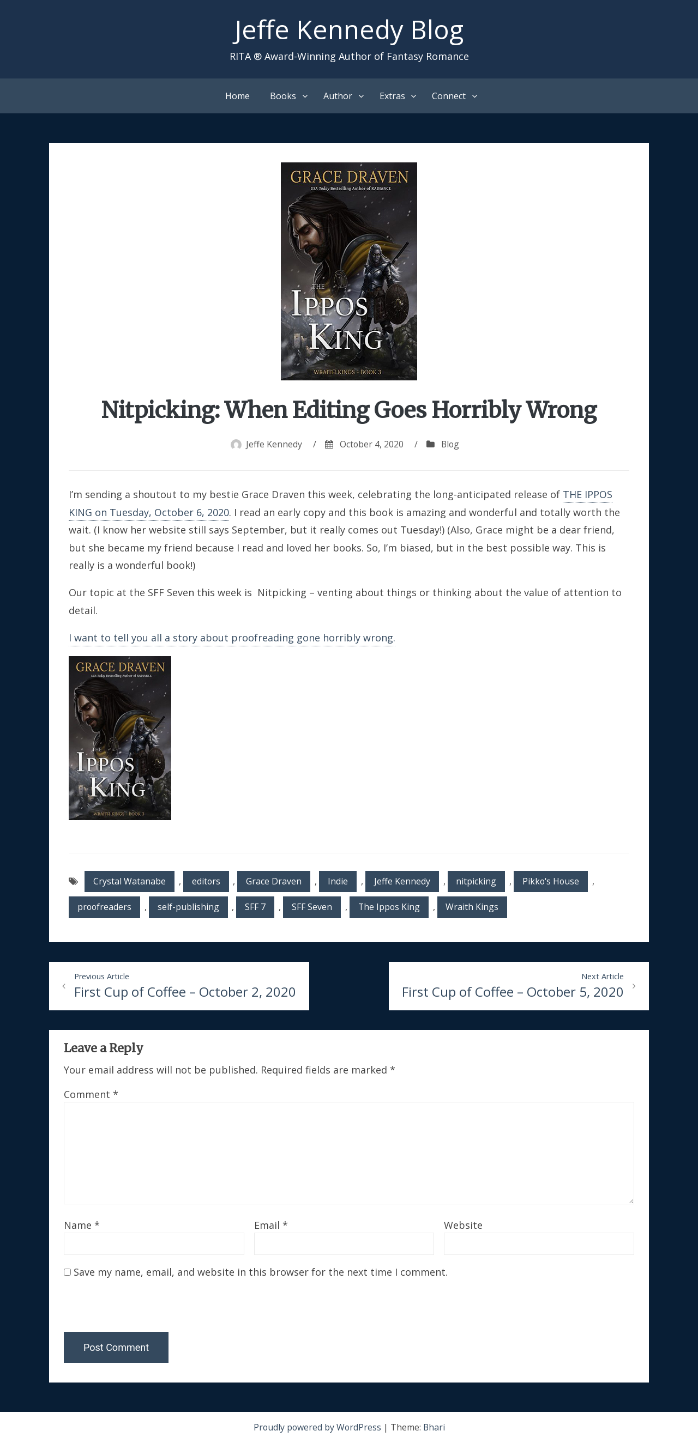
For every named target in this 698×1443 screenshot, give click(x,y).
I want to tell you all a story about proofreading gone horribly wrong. (232, 637)
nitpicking (478, 881)
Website (463, 1225)
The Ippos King (391, 907)
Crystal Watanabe (129, 881)
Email (271, 1225)
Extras (392, 96)
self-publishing (189, 907)
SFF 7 (256, 907)
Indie (339, 881)
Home (237, 96)
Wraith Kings (475, 907)
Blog (450, 444)
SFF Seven (313, 907)
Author (337, 96)
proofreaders (105, 907)
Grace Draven (275, 881)
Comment (91, 1094)
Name (82, 1225)
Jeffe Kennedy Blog (349, 29)
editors (206, 881)
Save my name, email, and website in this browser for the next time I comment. (261, 1272)
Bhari (435, 1428)
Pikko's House (553, 881)
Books (283, 96)
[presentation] (138, 1309)
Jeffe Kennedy (273, 444)
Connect (449, 96)
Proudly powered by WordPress (318, 1428)
